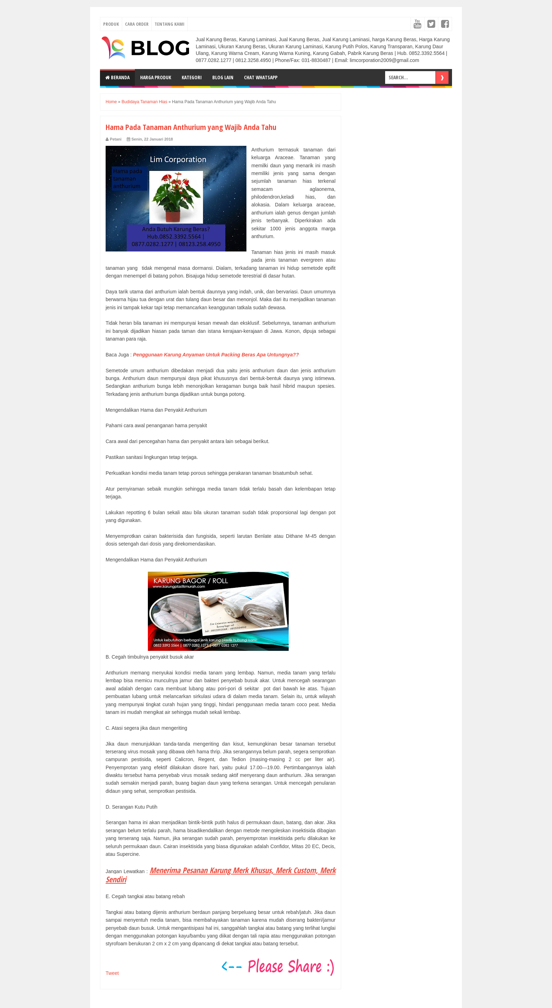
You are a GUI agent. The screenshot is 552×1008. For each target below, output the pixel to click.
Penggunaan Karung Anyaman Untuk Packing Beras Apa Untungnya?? (216, 354)
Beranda (117, 77)
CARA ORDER (137, 24)
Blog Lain (222, 77)
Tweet (112, 973)
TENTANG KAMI (169, 24)
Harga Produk (155, 77)
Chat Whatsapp (260, 77)
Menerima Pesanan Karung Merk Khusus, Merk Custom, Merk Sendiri (220, 874)
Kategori (192, 77)
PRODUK (111, 24)
